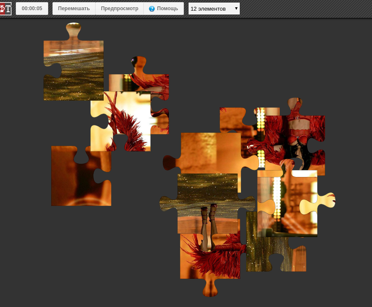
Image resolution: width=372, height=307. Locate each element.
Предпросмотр (120, 9)
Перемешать (74, 9)
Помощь (167, 9)
